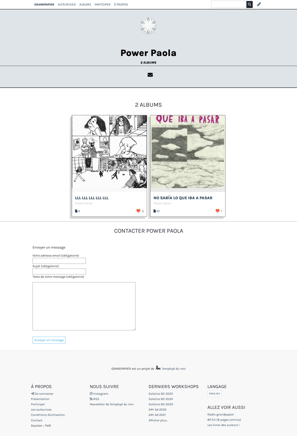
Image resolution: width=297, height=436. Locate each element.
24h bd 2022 (157, 409)
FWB (48, 425)
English (214, 393)
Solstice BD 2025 (161, 393)
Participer (103, 4)
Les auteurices (41, 409)
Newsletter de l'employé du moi (112, 404)
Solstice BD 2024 (161, 399)
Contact (36, 420)
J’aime (138, 211)
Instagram (99, 393)
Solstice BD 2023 (161, 404)
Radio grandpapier (220, 414)
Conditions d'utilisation (48, 415)
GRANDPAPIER (44, 4)
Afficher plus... (158, 420)
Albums (85, 4)
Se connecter (42, 393)
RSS (94, 399)
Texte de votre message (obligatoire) (58, 276)
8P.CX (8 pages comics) (224, 420)
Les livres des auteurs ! (223, 425)
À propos (121, 4)
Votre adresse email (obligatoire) (56, 255)
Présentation (40, 399)
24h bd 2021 (157, 415)
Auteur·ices (67, 4)
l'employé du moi (170, 368)
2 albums (148, 62)
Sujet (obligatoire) (46, 266)
